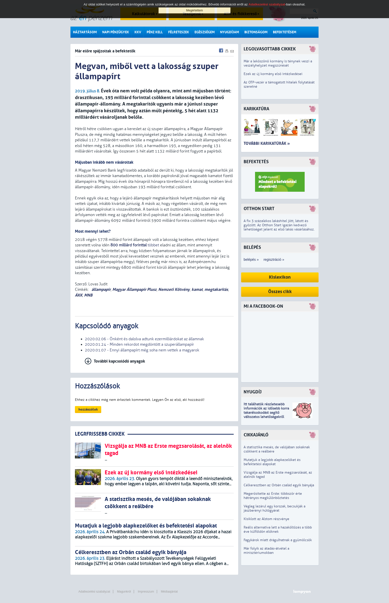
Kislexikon (280, 277)
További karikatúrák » (267, 143)
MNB (88, 295)
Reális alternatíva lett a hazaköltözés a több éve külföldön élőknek (278, 529)
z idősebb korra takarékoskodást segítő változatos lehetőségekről (266, 412)
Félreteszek (178, 32)
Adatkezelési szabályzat (94, 591)
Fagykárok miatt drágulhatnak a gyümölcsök (278, 540)
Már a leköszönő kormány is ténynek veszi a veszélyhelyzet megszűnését (278, 63)
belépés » (251, 260)
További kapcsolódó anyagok (119, 361)
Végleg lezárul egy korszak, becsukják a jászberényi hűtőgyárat (274, 508)
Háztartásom (85, 32)
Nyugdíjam (229, 32)
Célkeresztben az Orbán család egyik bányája (279, 485)
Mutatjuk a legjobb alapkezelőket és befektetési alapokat (272, 462)
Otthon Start (259, 208)
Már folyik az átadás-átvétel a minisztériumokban (266, 550)
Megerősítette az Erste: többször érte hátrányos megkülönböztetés (273, 495)
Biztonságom (255, 32)
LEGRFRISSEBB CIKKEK (100, 434)
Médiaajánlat (169, 591)
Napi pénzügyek (115, 32)
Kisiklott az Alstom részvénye (266, 519)
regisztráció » (273, 260)
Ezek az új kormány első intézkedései (273, 74)
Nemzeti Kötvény (174, 289)
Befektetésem (284, 32)
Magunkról (124, 591)
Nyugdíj (252, 392)
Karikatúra (256, 109)
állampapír (101, 289)
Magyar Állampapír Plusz (134, 289)
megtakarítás (216, 289)
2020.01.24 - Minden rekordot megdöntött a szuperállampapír (139, 344)
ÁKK (78, 295)
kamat (197, 289)
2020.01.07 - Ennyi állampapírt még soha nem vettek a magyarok (142, 350)
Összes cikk (280, 291)
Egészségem (204, 32)
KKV (137, 32)
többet (134, 245)
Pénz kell (155, 32)
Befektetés (256, 161)
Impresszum (146, 591)
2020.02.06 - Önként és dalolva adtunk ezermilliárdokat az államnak (144, 339)
